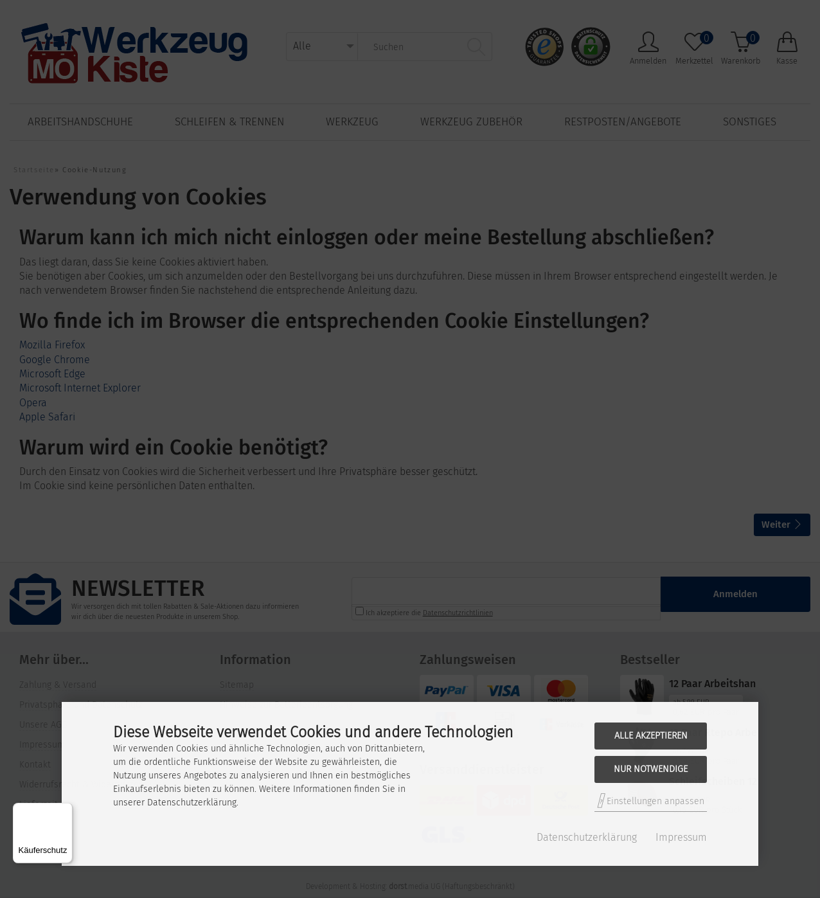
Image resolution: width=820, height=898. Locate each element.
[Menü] (65, 810)
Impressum (681, 837)
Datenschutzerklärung (587, 837)
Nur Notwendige (651, 769)
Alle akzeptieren (651, 735)
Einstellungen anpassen (650, 801)
